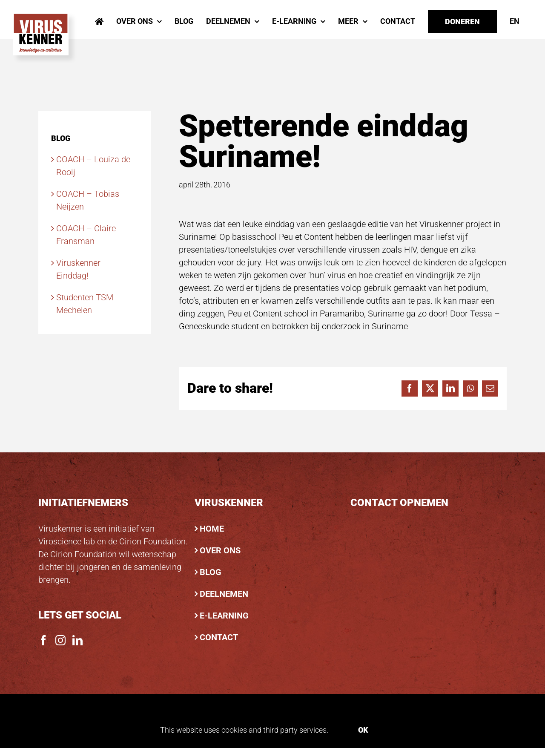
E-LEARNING (224, 615)
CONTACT (219, 637)
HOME (212, 529)
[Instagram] (60, 640)
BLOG (210, 572)
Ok (363, 729)
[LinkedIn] (77, 640)
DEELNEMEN (224, 594)
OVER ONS (220, 550)
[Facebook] (43, 640)
